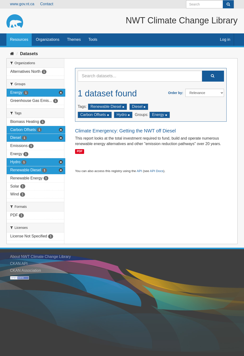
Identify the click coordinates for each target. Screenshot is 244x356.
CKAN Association (25, 270)
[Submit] (228, 4)
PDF (79, 151)
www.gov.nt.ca (22, 4)
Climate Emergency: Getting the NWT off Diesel (125, 130)
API (139, 171)
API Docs (156, 171)
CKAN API (19, 264)
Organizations (47, 39)
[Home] (12, 53)
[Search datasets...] (140, 76)
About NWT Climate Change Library (40, 257)
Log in (225, 39)
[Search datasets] (210, 4)
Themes (74, 39)
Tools (92, 39)
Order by (175, 93)
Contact (46, 4)
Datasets (29, 53)
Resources (19, 39)
